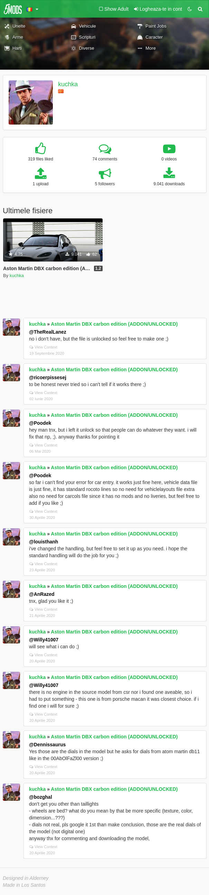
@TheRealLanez (47, 332)
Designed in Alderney (26, 878)
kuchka (68, 84)
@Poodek (40, 423)
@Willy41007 (43, 639)
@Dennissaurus (47, 744)
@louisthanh (43, 541)
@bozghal (40, 797)
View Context (43, 347)
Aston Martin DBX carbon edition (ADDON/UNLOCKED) (114, 324)
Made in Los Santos (24, 885)
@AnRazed (42, 594)
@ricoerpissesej (47, 377)
